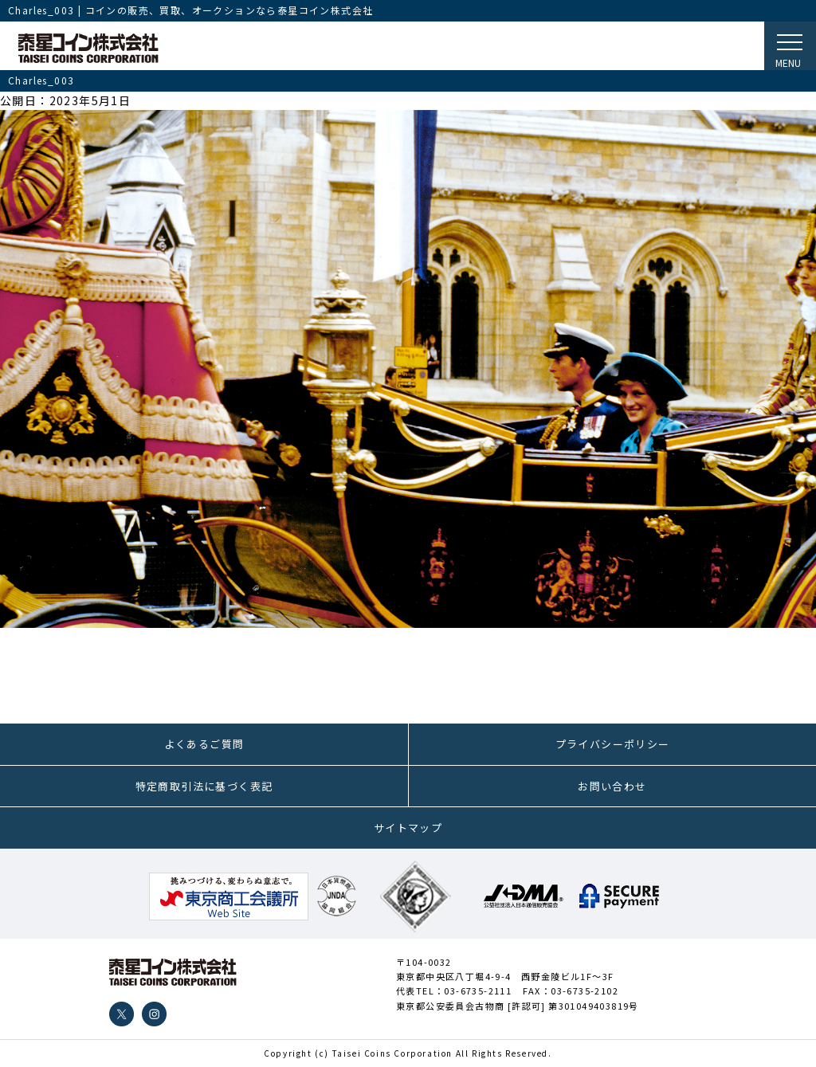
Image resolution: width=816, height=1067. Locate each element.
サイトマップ (408, 827)
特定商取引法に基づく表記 (204, 786)
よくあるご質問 (204, 743)
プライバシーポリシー (612, 743)
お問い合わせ (612, 786)
